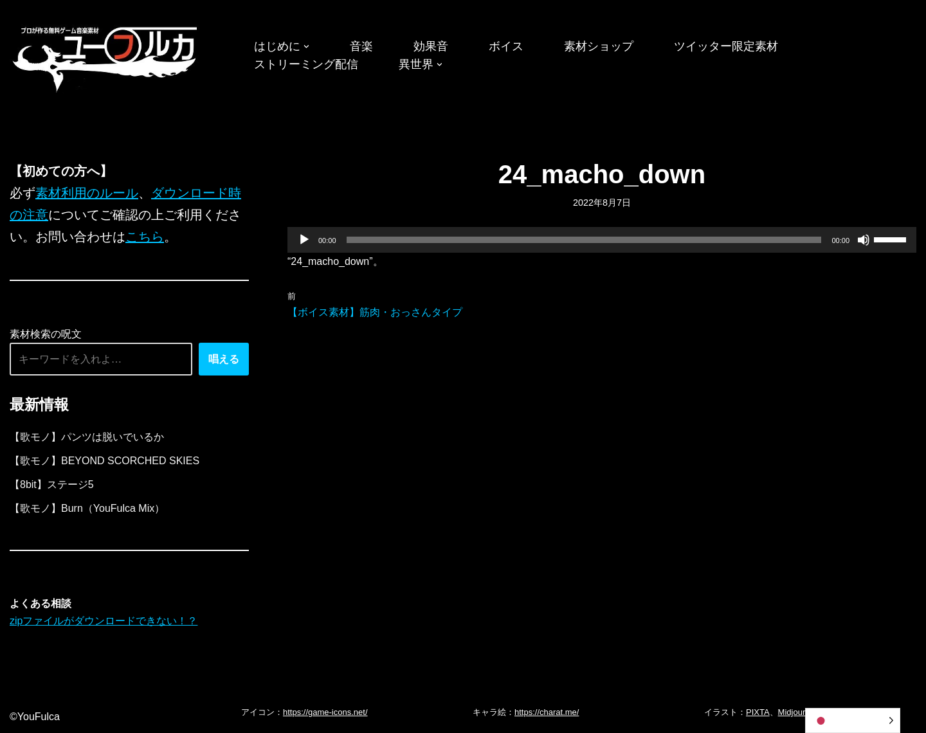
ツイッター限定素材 (726, 46)
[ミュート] (863, 239)
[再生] (304, 239)
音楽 (361, 46)
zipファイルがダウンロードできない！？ (103, 620)
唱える (223, 359)
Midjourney (798, 712)
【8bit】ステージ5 (52, 484)
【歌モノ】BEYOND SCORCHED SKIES (104, 460)
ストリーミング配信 (306, 64)
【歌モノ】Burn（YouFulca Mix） (87, 508)
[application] (601, 240)
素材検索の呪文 (46, 334)
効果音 (430, 46)
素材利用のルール (86, 193)
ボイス (506, 46)
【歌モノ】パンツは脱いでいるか (87, 436)
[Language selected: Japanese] (852, 720)
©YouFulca (35, 716)
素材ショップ (598, 46)
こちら (144, 237)
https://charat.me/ (546, 712)
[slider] (584, 240)
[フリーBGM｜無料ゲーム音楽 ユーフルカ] (106, 57)
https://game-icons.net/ (325, 712)
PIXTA (758, 712)
